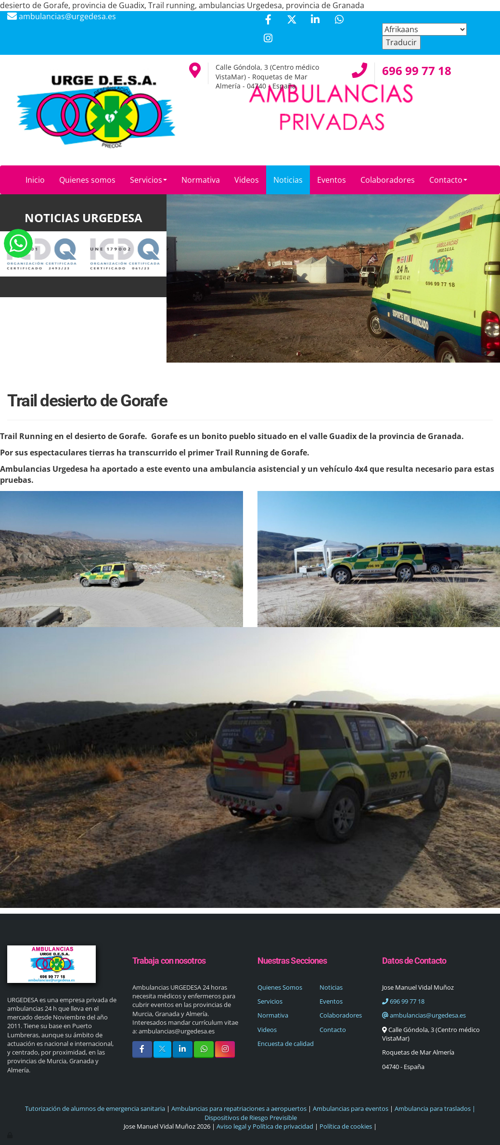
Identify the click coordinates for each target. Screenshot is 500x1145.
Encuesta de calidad (285, 1043)
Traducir (401, 42)
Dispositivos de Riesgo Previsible (250, 1117)
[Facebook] (268, 20)
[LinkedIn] (315, 20)
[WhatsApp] (339, 20)
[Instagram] (268, 39)
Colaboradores (387, 180)
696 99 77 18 (403, 1001)
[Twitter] (292, 20)
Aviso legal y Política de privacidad (265, 1126)
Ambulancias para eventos (350, 1108)
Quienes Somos (279, 987)
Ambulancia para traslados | (435, 1108)
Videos (246, 180)
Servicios (148, 180)
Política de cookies (346, 1126)
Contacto (448, 180)
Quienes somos (87, 180)
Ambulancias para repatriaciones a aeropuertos (239, 1108)
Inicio (35, 180)
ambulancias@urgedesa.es (424, 1015)
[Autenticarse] (10, 1135)
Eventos (331, 180)
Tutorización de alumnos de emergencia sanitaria (95, 1108)
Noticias (288, 180)
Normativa (200, 180)
